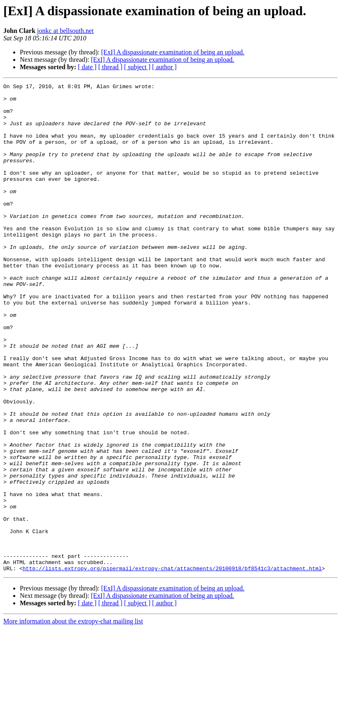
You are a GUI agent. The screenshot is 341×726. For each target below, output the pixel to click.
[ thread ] (110, 66)
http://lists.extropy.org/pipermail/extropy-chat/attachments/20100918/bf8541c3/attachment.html (172, 666)
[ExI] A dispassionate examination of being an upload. (172, 52)
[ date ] (87, 66)
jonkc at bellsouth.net (65, 30)
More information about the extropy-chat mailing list (73, 718)
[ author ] (164, 66)
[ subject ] (137, 66)
